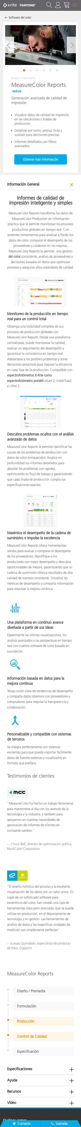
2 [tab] (31, 71)
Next (72, 45)
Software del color (20, 17)
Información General (23, 184)
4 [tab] (44, 71)
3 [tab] (37, 71)
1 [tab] (24, 71)
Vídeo (11, 1102)
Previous (8, 45)
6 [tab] (57, 71)
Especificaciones (19, 1069)
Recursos (14, 1091)
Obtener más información (40, 159)
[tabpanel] (40, 45)
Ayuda (12, 1080)
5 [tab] (51, 71)
